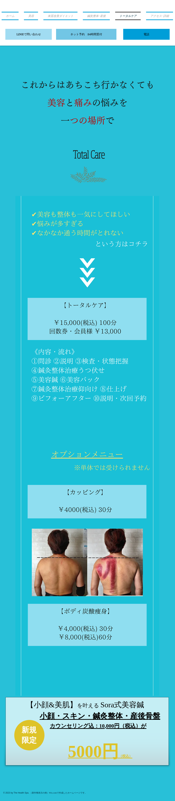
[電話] (146, 34)
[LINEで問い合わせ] (28, 34)
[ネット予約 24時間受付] (86, 34)
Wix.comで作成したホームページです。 (68, 793)
